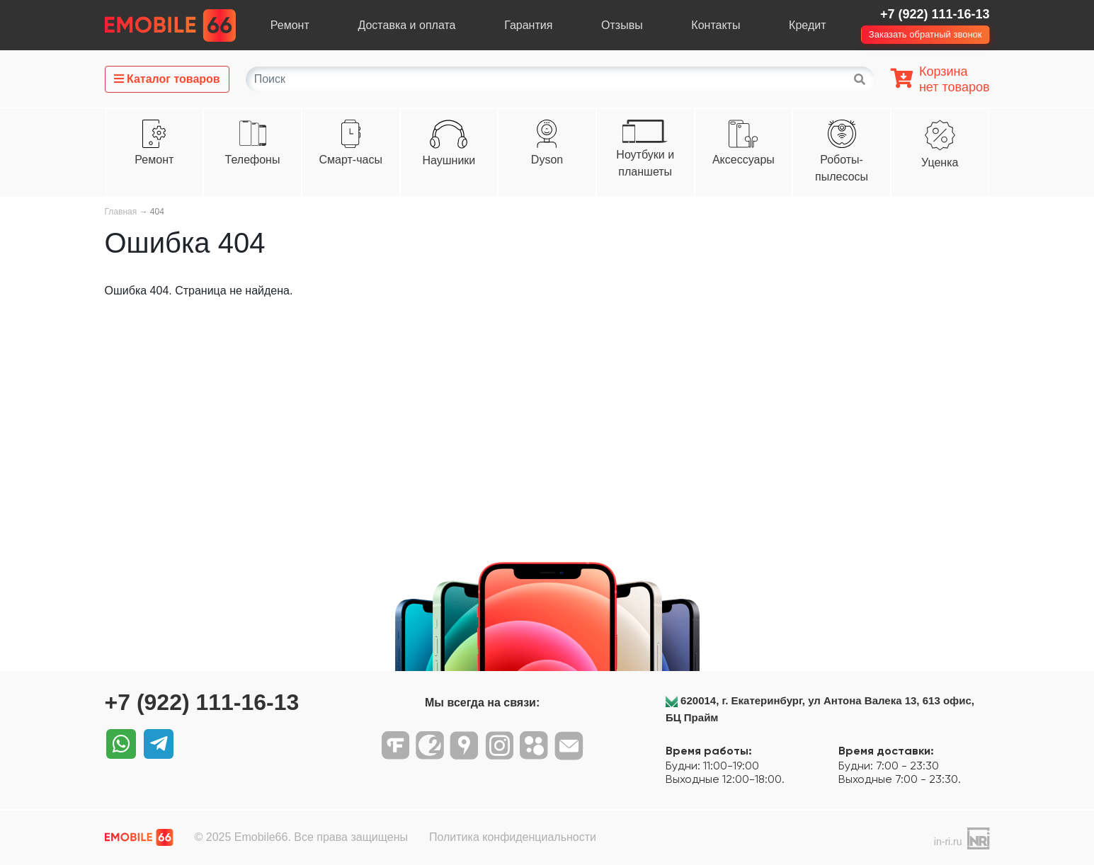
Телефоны (252, 160)
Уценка (939, 162)
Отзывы (622, 25)
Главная (121, 212)
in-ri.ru (948, 841)
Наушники (448, 160)
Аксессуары (743, 160)
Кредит (807, 25)
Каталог (167, 79)
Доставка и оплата (406, 25)
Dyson (547, 160)
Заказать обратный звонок (925, 34)
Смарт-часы (350, 160)
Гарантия (528, 25)
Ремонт (289, 25)
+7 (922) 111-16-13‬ (935, 14)
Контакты (715, 25)
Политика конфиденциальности (512, 837)
